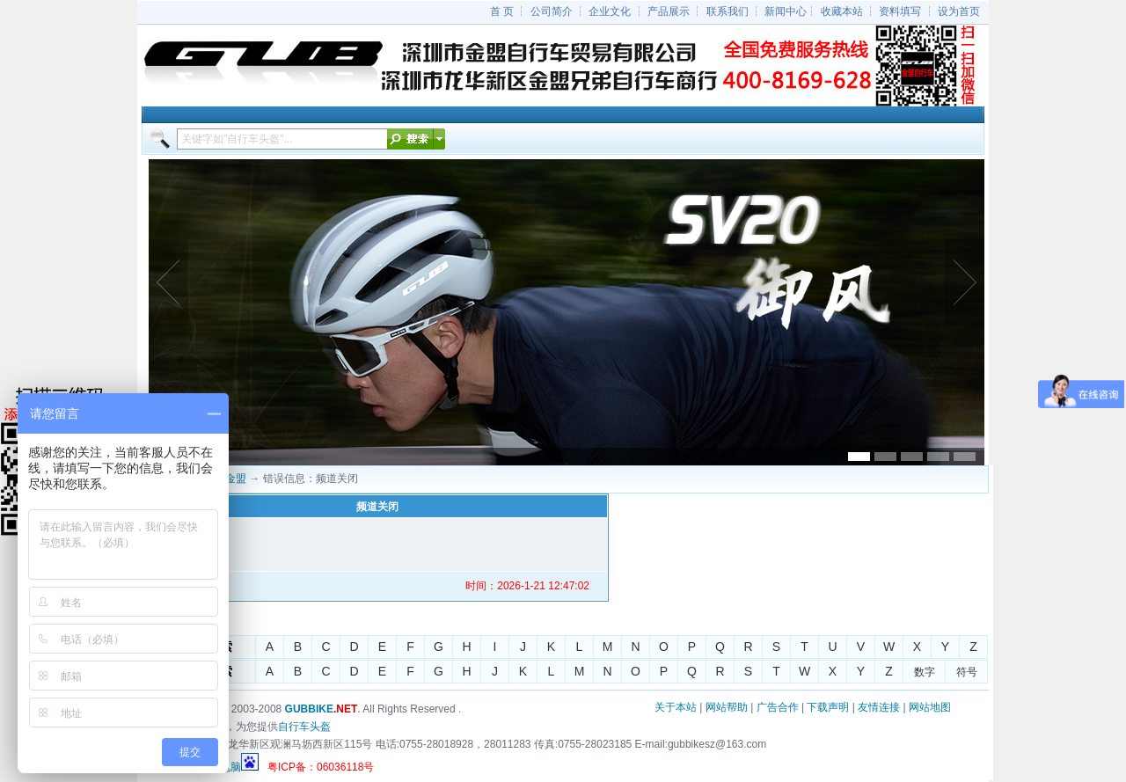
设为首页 (959, 11)
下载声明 (828, 707)
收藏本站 (842, 11)
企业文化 (610, 11)
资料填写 (900, 11)
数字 (924, 672)
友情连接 (879, 707)
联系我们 (727, 11)
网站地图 (930, 707)
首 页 (502, 11)
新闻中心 (785, 11)
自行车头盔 (304, 726)
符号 (966, 672)
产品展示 (668, 11)
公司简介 (551, 11)
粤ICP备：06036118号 (320, 767)
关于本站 (675, 707)
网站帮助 (727, 707)
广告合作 (778, 707)
